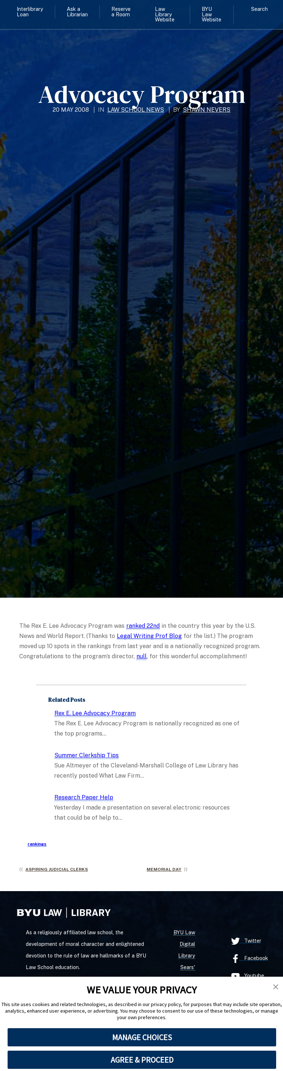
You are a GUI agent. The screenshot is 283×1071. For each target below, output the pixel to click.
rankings (37, 843)
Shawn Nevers (206, 109)
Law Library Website (165, 14)
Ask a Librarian (77, 11)
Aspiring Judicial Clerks (56, 869)
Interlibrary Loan (30, 11)
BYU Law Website (211, 14)
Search (259, 9)
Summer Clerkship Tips (86, 755)
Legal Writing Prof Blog (149, 636)
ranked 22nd (143, 625)
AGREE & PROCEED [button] (142, 1060)
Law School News (135, 109)
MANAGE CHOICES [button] (142, 1037)
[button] (275, 987)
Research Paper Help (83, 797)
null (141, 656)
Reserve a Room (121, 11)
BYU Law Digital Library (184, 944)
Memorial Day (164, 869)
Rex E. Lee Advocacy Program (95, 713)
